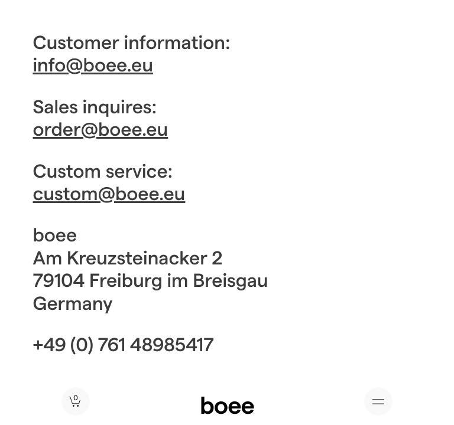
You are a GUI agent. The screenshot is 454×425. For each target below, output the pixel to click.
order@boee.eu (100, 128)
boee (227, 405)
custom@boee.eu (109, 193)
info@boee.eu (93, 64)
